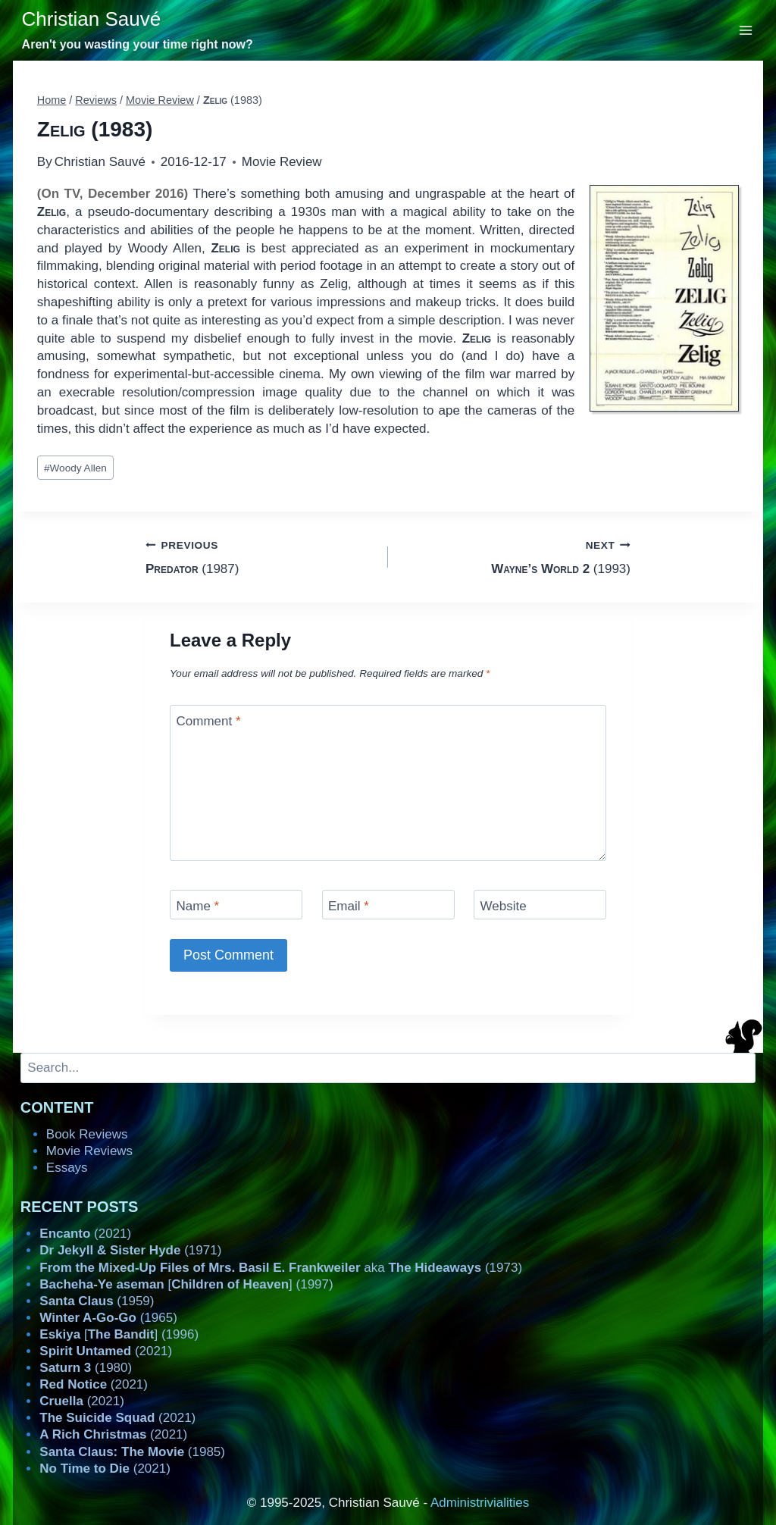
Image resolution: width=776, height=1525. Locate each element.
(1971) (130, 1250)
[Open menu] (746, 30)
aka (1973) (280, 1267)
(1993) (515, 556)
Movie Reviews (89, 1151)
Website (503, 906)
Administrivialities (479, 1502)
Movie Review (282, 162)
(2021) (85, 1233)
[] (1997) (186, 1284)
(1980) (85, 1368)
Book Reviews (87, 1134)
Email (348, 906)
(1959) (96, 1301)
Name (198, 906)
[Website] (540, 904)
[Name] (236, 904)
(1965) (108, 1317)
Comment (209, 721)
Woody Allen (75, 468)
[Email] (388, 904)
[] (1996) (119, 1334)
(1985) (132, 1452)
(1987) (260, 556)
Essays (67, 1167)
